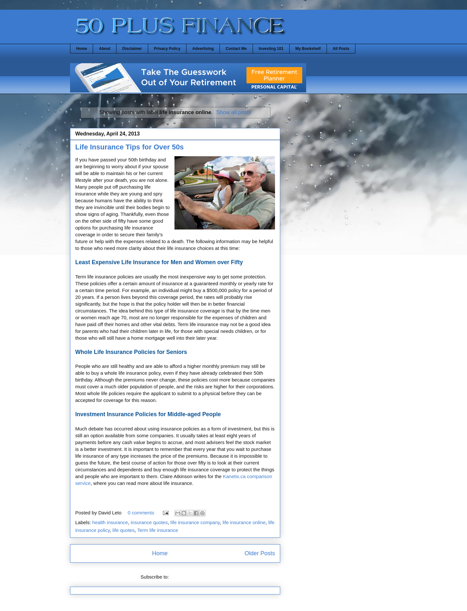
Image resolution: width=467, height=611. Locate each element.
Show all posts (233, 112)
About (104, 48)
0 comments (141, 512)
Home (81, 48)
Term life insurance (157, 530)
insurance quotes (149, 522)
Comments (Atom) (190, 577)
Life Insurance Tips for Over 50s (129, 147)
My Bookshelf (308, 48)
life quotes (124, 530)
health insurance (110, 522)
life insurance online (244, 522)
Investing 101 (271, 48)
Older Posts (260, 553)
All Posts (341, 48)
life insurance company (195, 522)
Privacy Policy (167, 48)
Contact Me (236, 48)
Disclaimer (132, 48)
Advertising (203, 48)
